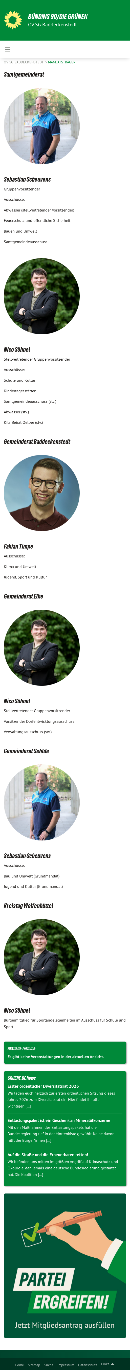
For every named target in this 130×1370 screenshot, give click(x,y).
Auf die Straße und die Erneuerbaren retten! (48, 1154)
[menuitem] (19, 1364)
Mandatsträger (61, 62)
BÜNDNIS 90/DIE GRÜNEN (58, 17)
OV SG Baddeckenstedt (24, 62)
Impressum (65, 1365)
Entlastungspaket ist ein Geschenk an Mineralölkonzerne (59, 1120)
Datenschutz (87, 1365)
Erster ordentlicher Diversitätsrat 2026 (43, 1086)
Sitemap (34, 1365)
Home (19, 1365)
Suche (48, 1365)
